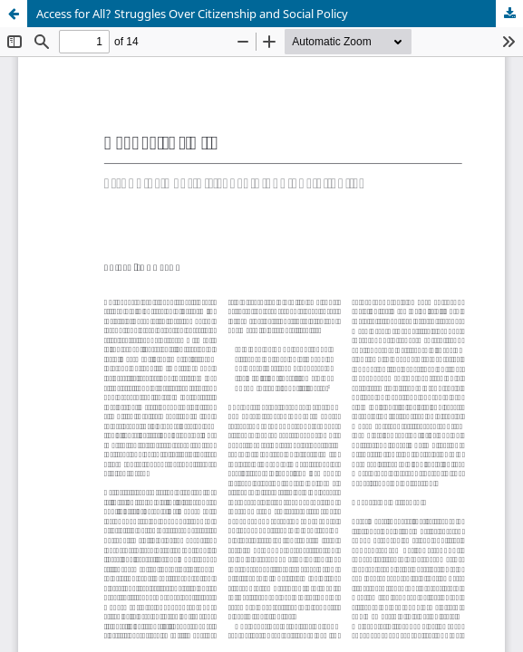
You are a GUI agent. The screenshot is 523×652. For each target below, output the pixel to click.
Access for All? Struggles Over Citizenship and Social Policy (192, 13)
